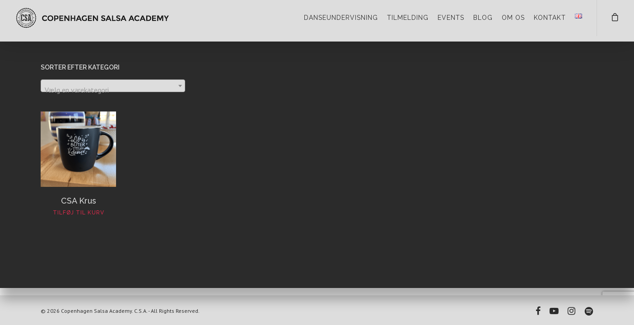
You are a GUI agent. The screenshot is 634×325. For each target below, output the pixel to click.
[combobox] (113, 85)
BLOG (483, 17)
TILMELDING (408, 17)
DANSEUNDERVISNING (341, 17)
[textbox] (113, 90)
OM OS (513, 17)
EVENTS (451, 17)
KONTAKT (550, 17)
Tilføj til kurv (78, 212)
